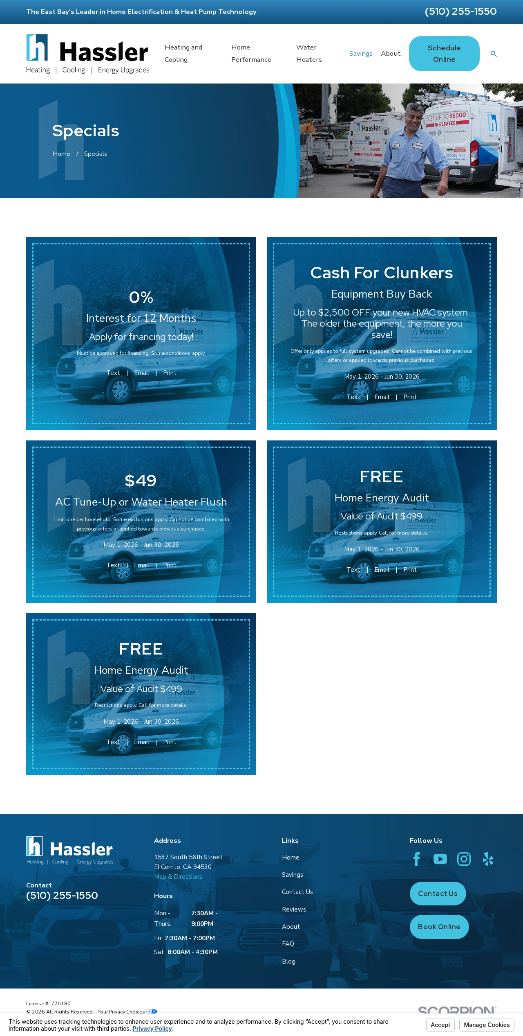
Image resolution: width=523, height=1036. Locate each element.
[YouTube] (440, 859)
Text (113, 373)
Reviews (294, 909)
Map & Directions (178, 877)
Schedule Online (444, 53)
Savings (292, 875)
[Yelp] (488, 859)
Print (170, 373)
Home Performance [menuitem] (251, 53)
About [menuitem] (391, 53)
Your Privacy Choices (127, 1011)
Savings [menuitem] (361, 53)
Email (141, 373)
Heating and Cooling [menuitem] (183, 53)
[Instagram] (464, 859)
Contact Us (297, 892)
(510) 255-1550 (461, 11)
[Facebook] (416, 859)
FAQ (288, 944)
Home (290, 857)
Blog (288, 961)
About (291, 927)
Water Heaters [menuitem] (309, 53)
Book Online (439, 926)
